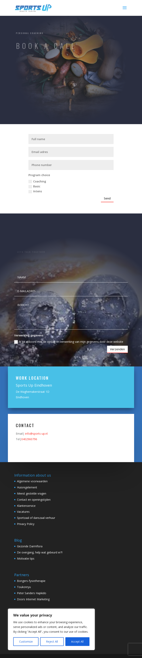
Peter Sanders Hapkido (31, 593)
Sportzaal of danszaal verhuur (36, 518)
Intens (35, 191)
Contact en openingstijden (34, 499)
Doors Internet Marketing (33, 599)
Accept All (77, 641)
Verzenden (117, 349)
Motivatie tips (25, 558)
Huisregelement (27, 487)
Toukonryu (24, 587)
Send (107, 198)
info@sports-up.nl (36, 433)
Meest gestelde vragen (31, 493)
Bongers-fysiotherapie (31, 581)
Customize (26, 641)
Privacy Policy (25, 524)
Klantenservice (26, 506)
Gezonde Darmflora (29, 546)
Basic (34, 186)
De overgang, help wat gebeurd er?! (39, 552)
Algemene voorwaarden (32, 481)
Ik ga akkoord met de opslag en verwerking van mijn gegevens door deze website (68, 342)
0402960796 (29, 439)
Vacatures (23, 512)
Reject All (52, 641)
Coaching (37, 181)
